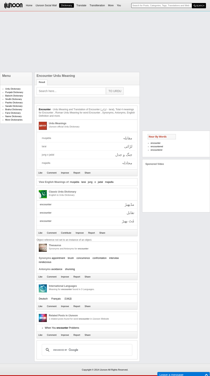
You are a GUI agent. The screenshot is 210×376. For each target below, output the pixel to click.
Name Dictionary (13, 116)
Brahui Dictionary (13, 109)
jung (90, 182)
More (110, 5)
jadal (100, 182)
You (119, 5)
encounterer (157, 150)
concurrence (83, 258)
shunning (70, 269)
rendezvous (45, 262)
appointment (58, 258)
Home (29, 5)
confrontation (99, 258)
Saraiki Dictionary (14, 106)
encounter (156, 143)
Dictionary (66, 5)
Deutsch (43, 298)
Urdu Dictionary (13, 89)
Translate (81, 5)
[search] (86, 349)
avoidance (56, 269)
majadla (109, 182)
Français (56, 298)
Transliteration (97, 5)
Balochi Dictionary (14, 95)
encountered (157, 146)
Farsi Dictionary (13, 113)
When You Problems (62, 327)
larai (83, 182)
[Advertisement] (84, 41)
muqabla (74, 182)
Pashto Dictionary (14, 102)
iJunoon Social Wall (46, 5)
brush (71, 258)
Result (42, 82)
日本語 (68, 298)
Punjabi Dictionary (14, 92)
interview (114, 258)
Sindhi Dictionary (13, 99)
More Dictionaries (14, 120)
